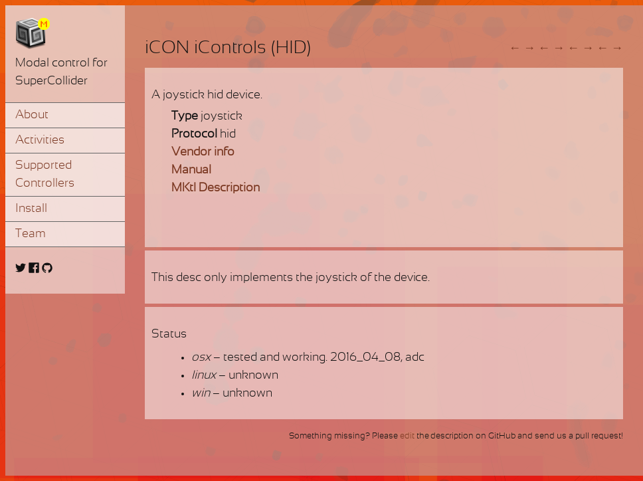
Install (31, 209)
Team (30, 234)
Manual (191, 170)
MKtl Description (215, 188)
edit (407, 436)
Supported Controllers (44, 174)
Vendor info (202, 152)
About (31, 115)
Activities (39, 140)
